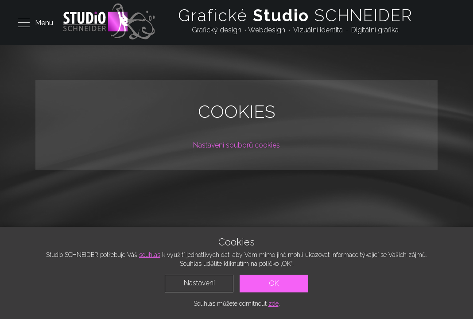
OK (274, 283)
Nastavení (199, 283)
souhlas (149, 254)
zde (273, 303)
